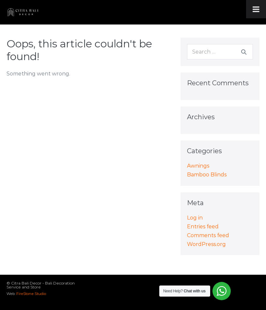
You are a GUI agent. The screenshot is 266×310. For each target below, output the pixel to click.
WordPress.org (206, 244)
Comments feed (208, 235)
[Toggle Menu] (256, 9)
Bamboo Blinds (207, 174)
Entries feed (203, 226)
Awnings (198, 166)
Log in (195, 218)
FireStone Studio (31, 293)
